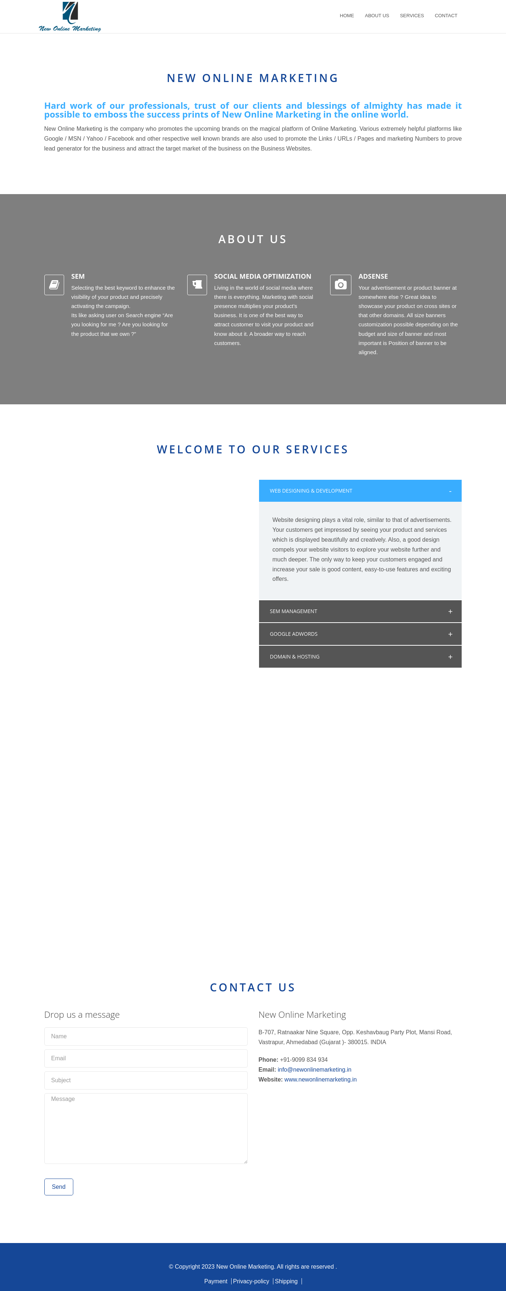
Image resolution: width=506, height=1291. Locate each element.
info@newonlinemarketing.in (314, 1069)
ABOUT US (377, 15)
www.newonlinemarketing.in (320, 1079)
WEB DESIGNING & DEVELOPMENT (311, 490)
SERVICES (412, 15)
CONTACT (446, 15)
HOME (347, 15)
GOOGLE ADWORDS (294, 633)
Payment (215, 1281)
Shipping (286, 1281)
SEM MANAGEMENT (293, 611)
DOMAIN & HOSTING (295, 656)
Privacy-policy (251, 1281)
